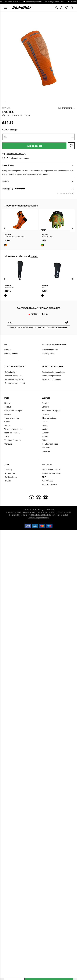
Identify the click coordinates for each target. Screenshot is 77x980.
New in (7, 403)
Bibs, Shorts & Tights (13, 410)
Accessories (10, 473)
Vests (6, 436)
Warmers (46, 447)
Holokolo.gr (44, 518)
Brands (8, 481)
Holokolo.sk (42, 512)
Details (6, 181)
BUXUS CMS (23, 512)
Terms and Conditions (51, 379)
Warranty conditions (13, 376)
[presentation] (4, 228)
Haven (6, 108)
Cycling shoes (11, 477)
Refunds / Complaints (14, 379)
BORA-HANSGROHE (51, 470)
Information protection (51, 376)
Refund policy (10, 372)
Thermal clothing (11, 418)
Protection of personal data (53, 372)
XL (5, 137)
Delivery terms (48, 353)
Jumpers (46, 433)
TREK (44, 477)
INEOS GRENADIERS (51, 473)
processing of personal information (53, 327)
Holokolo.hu (14, 515)
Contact (7, 350)
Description (8, 165)
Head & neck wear (12, 433)
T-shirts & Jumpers (12, 440)
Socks (7, 425)
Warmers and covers (13, 429)
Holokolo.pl (65, 512)
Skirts (44, 440)
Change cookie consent (15, 383)
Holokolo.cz (53, 512)
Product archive (11, 353)
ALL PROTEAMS (49, 484)
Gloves (7, 422)
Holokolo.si (37, 515)
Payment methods (50, 350)
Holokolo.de (62, 515)
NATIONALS (47, 481)
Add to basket (34, 146)
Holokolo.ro (26, 515)
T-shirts (45, 436)
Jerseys (7, 407)
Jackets (7, 414)
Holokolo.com (49, 515)
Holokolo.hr (33, 518)
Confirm (66, 322)
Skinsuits (8, 444)
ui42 (33, 512)
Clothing (8, 470)
